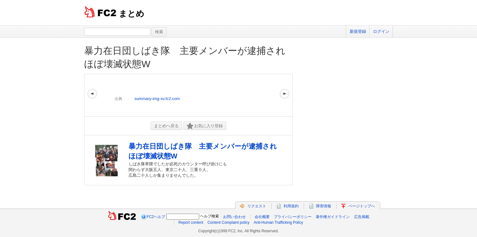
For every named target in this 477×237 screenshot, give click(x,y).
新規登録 (358, 31)
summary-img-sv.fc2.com (157, 98)
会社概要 (262, 217)
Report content (190, 222)
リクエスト (256, 206)
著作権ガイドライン (333, 217)
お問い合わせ (234, 217)
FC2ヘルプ (156, 217)
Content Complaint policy (228, 222)
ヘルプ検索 (209, 216)
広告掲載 (361, 217)
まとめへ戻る (166, 125)
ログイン (381, 31)
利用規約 (291, 206)
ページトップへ (361, 206)
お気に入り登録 (205, 126)
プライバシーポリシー (293, 217)
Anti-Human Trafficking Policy (278, 222)
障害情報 (323, 206)
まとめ (131, 13)
